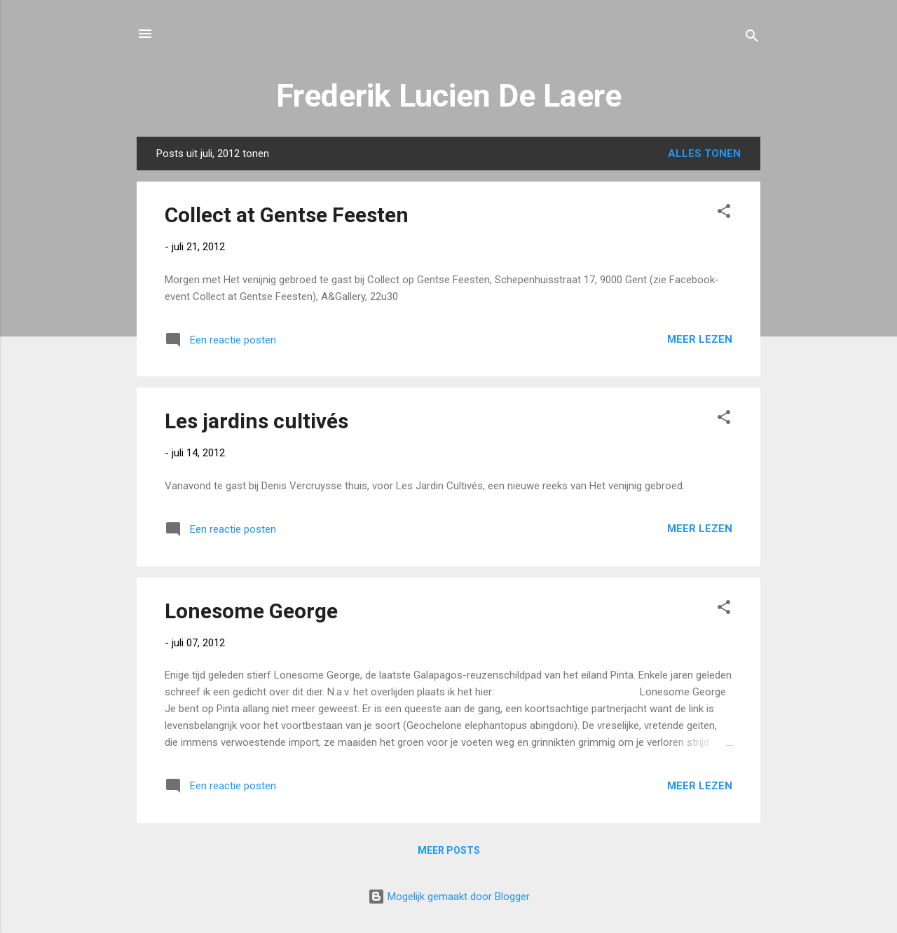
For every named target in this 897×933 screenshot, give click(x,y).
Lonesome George (251, 611)
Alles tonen (704, 153)
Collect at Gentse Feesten (287, 215)
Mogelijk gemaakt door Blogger (449, 896)
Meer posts (449, 850)
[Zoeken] (752, 38)
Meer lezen (699, 339)
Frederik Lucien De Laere (449, 95)
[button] (723, 213)
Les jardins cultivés (256, 421)
